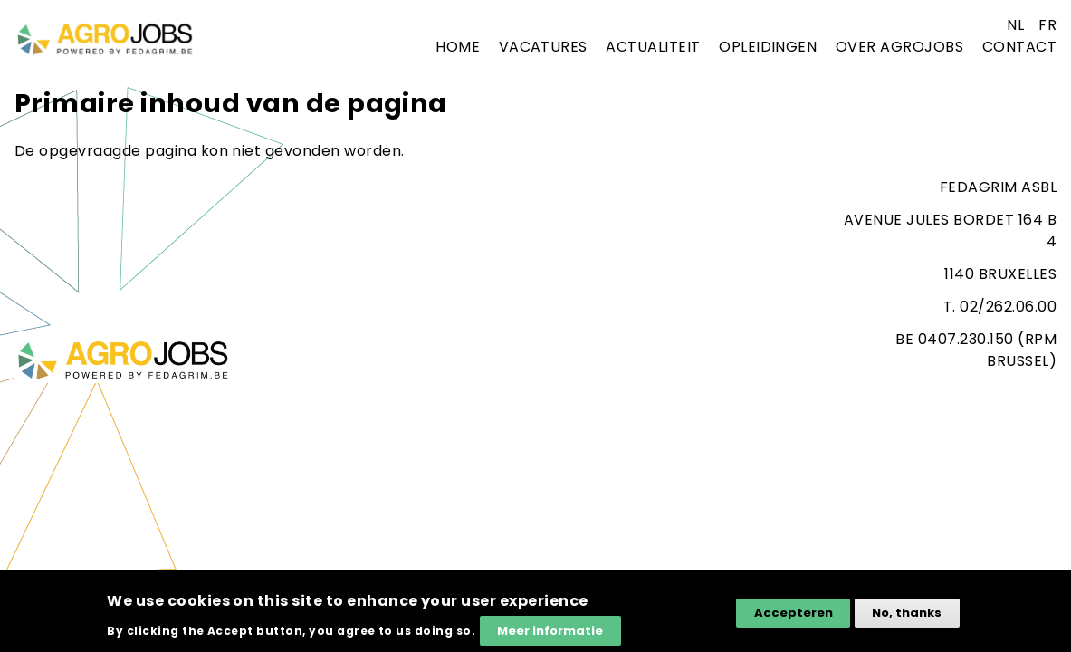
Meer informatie (550, 637)
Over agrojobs (899, 46)
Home (457, 46)
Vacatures (543, 46)
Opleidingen (768, 46)
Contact (1019, 46)
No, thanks (907, 619)
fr (1047, 24)
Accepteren (793, 619)
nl (1015, 24)
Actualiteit (653, 46)
